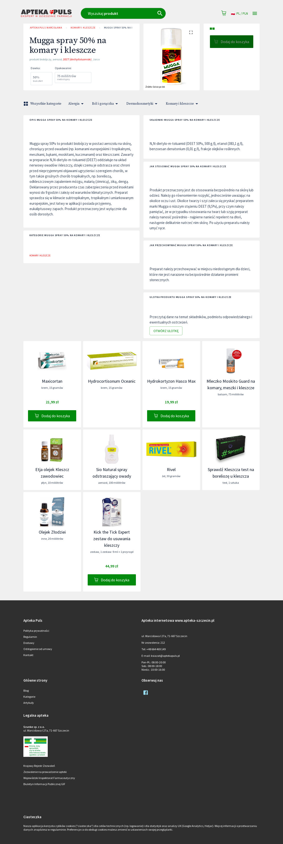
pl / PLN (239, 13)
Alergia (76, 103)
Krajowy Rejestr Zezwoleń (39, 766)
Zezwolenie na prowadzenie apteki (45, 772)
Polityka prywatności (36, 630)
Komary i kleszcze (83, 28)
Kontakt (28, 655)
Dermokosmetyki (142, 103)
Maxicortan (52, 381)
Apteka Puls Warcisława (46, 28)
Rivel (171, 469)
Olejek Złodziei (52, 532)
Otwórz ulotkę (166, 331)
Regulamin (30, 637)
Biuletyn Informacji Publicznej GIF (44, 784)
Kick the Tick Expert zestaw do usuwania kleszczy (111, 538)
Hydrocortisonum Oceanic (111, 381)
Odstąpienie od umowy (37, 649)
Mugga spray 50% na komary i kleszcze (130, 28)
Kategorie (29, 696)
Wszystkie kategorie (42, 104)
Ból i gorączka (106, 103)
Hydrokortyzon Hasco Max (171, 381)
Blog (26, 690)
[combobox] (132, 13)
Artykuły (28, 703)
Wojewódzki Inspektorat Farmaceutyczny (49, 778)
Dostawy (28, 643)
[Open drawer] (255, 13)
